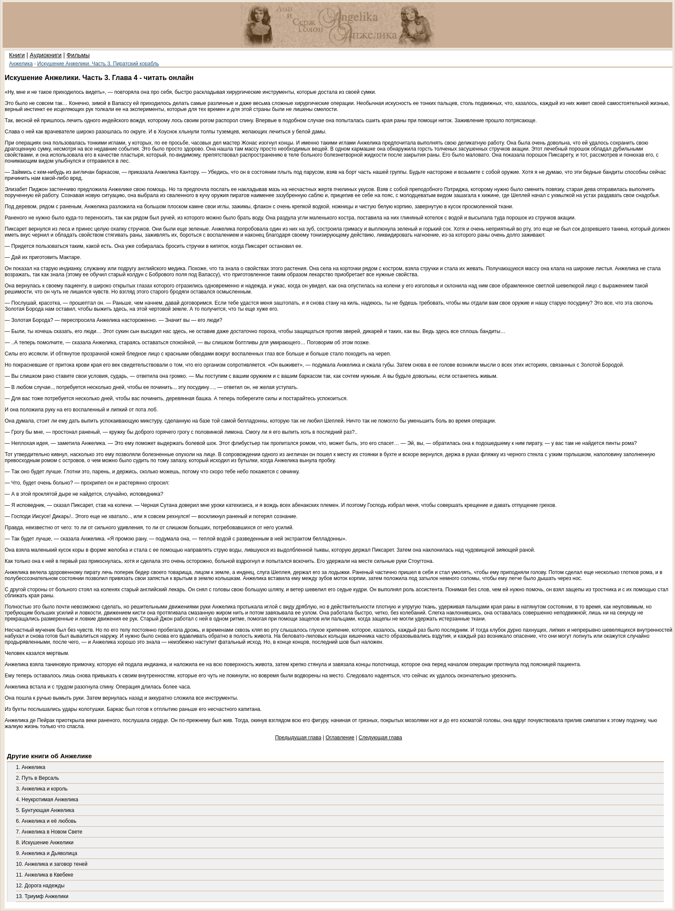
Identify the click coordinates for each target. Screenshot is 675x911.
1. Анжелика (30, 767)
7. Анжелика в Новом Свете (49, 832)
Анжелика (21, 64)
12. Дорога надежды (40, 886)
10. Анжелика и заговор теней (51, 864)
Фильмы (78, 55)
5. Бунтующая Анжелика (45, 810)
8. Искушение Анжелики (45, 843)
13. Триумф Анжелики (42, 896)
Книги (17, 55)
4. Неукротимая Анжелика (47, 800)
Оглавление (339, 738)
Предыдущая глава (298, 738)
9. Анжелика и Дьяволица (46, 853)
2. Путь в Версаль (37, 778)
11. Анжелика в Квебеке (44, 875)
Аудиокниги (46, 55)
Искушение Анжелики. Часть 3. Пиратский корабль (98, 64)
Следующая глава (380, 738)
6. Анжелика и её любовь (46, 821)
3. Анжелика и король (42, 789)
